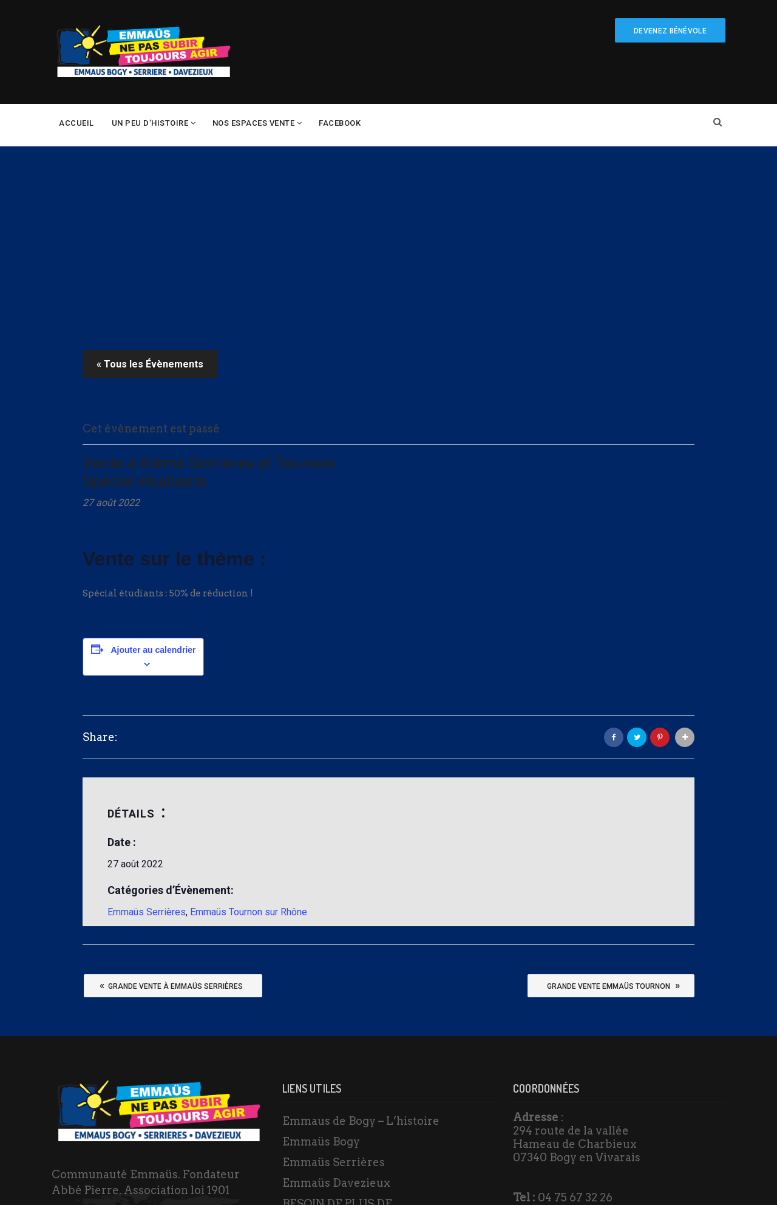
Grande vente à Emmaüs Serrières (171, 806)
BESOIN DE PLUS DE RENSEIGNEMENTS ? (340, 1033)
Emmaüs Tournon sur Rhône (248, 733)
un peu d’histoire (150, 123)
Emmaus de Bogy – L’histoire (360, 941)
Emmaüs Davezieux (336, 1003)
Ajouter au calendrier (152, 471)
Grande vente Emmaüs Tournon (613, 806)
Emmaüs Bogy (321, 962)
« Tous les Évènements (150, 185)
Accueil (76, 123)
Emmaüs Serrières (146, 733)
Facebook (340, 123)
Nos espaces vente (253, 123)
